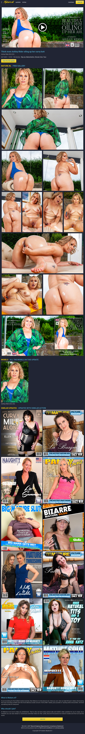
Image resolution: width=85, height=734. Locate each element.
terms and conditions (46, 728)
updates (18, 2)
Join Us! (79, 2)
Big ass (23, 57)
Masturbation (30, 57)
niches (24, 2)
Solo (41, 57)
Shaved (37, 57)
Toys (44, 57)
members (71, 2)
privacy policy (60, 728)
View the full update (9, 61)
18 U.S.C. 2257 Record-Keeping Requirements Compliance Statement (42, 726)
